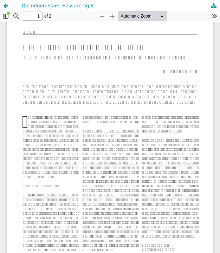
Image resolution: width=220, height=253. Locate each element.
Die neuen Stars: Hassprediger (58, 5)
